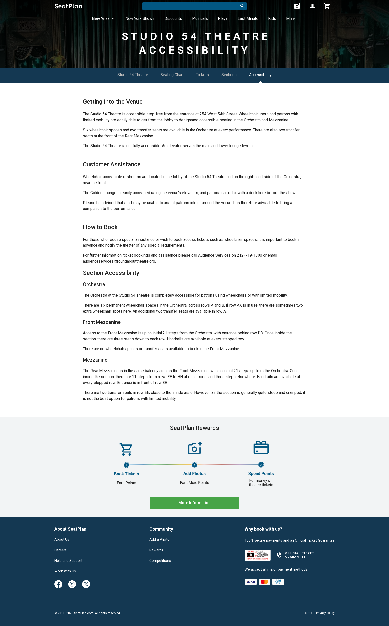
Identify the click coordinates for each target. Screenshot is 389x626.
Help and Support (68, 561)
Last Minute (248, 18)
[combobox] (194, 6)
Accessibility (260, 74)
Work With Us (65, 571)
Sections (229, 74)
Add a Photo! (159, 540)
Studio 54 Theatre (132, 74)
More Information (194, 502)
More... (291, 18)
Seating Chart (172, 74)
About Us (61, 540)
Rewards (156, 550)
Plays (223, 18)
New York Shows (140, 18)
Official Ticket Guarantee (315, 540)
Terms (307, 613)
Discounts (173, 18)
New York (103, 18)
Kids (272, 18)
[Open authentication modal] (312, 6)
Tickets (202, 74)
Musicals (200, 18)
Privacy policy (325, 613)
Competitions (160, 561)
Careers (60, 550)
